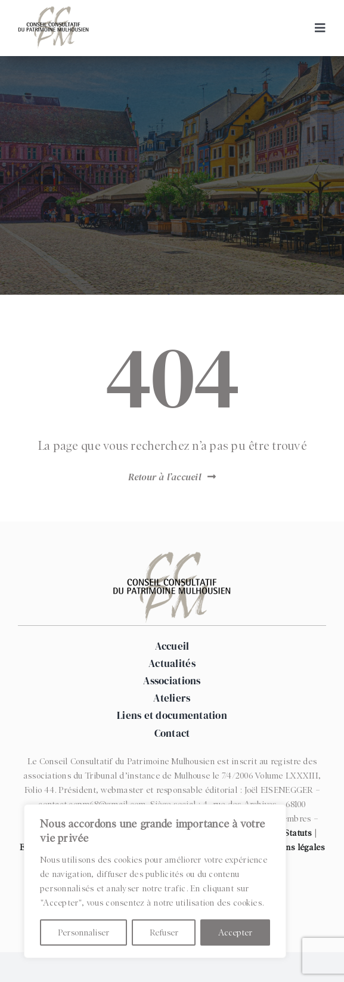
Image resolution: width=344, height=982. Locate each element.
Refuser (164, 932)
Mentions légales (291, 847)
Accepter (235, 932)
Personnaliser (83, 932)
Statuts (298, 833)
